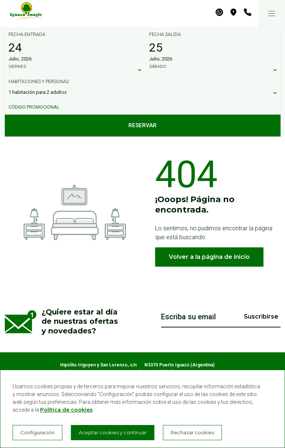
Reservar (142, 125)
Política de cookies (66, 409)
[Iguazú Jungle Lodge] (22, 13)
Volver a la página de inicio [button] (209, 256)
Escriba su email (188, 316)
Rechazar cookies (192, 432)
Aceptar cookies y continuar (113, 432)
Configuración (37, 432)
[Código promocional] (139, 107)
